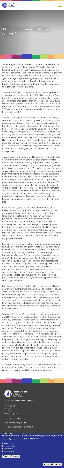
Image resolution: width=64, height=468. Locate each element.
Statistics (8, 448)
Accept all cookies (52, 464)
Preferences (9, 446)
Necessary (9, 443)
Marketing (9, 451)
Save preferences (11, 456)
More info (34, 439)
